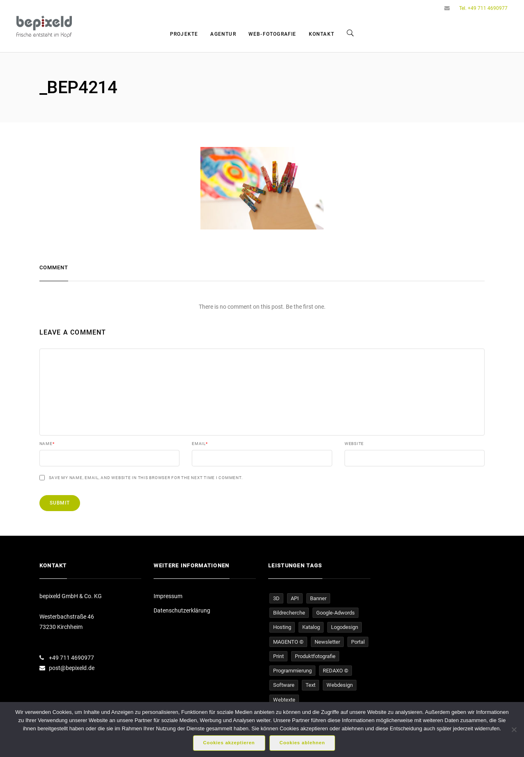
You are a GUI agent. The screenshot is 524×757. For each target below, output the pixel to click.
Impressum (168, 596)
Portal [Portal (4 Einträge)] (358, 642)
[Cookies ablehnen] (514, 729)
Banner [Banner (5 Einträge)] (318, 598)
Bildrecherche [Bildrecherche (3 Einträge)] (289, 613)
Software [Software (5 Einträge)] (283, 685)
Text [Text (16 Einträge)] (310, 685)
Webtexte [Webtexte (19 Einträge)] (284, 700)
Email (200, 444)
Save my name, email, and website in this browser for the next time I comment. (146, 478)
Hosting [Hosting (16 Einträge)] (282, 627)
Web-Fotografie (272, 34)
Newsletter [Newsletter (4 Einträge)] (327, 642)
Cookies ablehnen (302, 742)
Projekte (184, 34)
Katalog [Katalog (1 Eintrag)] (311, 627)
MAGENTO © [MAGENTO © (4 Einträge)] (288, 642)
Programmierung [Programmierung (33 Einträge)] (292, 671)
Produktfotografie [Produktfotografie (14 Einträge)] (315, 656)
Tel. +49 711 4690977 (483, 8)
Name (47, 444)
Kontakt (321, 34)
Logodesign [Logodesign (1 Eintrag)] (344, 627)
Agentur (223, 34)
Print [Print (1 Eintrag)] (278, 656)
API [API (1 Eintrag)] (295, 598)
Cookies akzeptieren (229, 742)
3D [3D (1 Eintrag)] (276, 598)
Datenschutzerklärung (182, 610)
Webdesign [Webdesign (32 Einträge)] (339, 685)
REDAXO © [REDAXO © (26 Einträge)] (335, 671)
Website (354, 444)
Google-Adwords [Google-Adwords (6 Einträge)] (335, 613)
